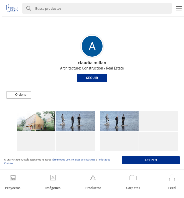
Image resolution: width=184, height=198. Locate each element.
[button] (18, 95)
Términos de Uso (61, 160)
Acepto (151, 160)
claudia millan (92, 63)
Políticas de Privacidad (83, 160)
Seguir (92, 78)
